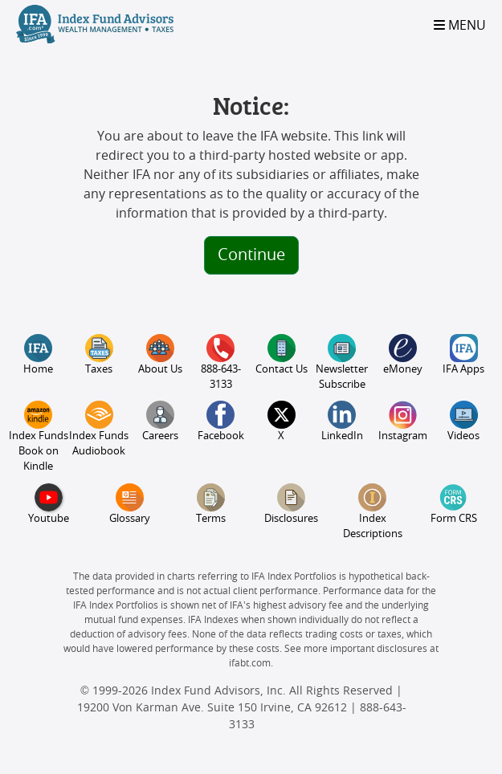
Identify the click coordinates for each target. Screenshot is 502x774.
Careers (160, 421)
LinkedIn (342, 421)
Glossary (129, 503)
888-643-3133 (221, 362)
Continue (251, 255)
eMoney (402, 354)
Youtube (48, 503)
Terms (211, 503)
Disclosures (291, 503)
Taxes (99, 354)
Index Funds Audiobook (99, 429)
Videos (463, 421)
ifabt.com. (251, 663)
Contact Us (281, 354)
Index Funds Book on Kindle (38, 436)
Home (38, 354)
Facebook (221, 421)
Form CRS (454, 503)
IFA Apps (463, 354)
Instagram (402, 421)
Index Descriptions (372, 511)
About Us (160, 354)
